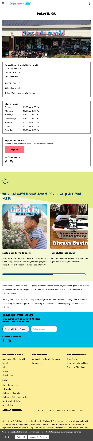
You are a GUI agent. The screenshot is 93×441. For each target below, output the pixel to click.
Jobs (4, 367)
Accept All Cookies (38, 437)
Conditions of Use (10, 385)
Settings (8, 437)
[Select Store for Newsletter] (44, 329)
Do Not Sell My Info (11, 401)
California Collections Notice (15, 397)
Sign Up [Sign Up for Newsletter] (14, 150)
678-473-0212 (13, 83)
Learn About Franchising (77, 363)
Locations (6, 363)
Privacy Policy (8, 389)
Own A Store (72, 359)
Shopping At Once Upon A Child (61, 410)
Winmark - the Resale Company (46, 359)
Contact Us (37, 363)
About (40, 410)
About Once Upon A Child (13, 359)
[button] (3, 3)
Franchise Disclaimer (76, 367)
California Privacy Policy (12, 393)
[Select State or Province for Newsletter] (15, 329)
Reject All (21, 437)
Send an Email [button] (13, 88)
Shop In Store (8, 375)
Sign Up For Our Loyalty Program (21, 93)
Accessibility (7, 405)
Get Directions (11, 76)
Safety (5, 371)
